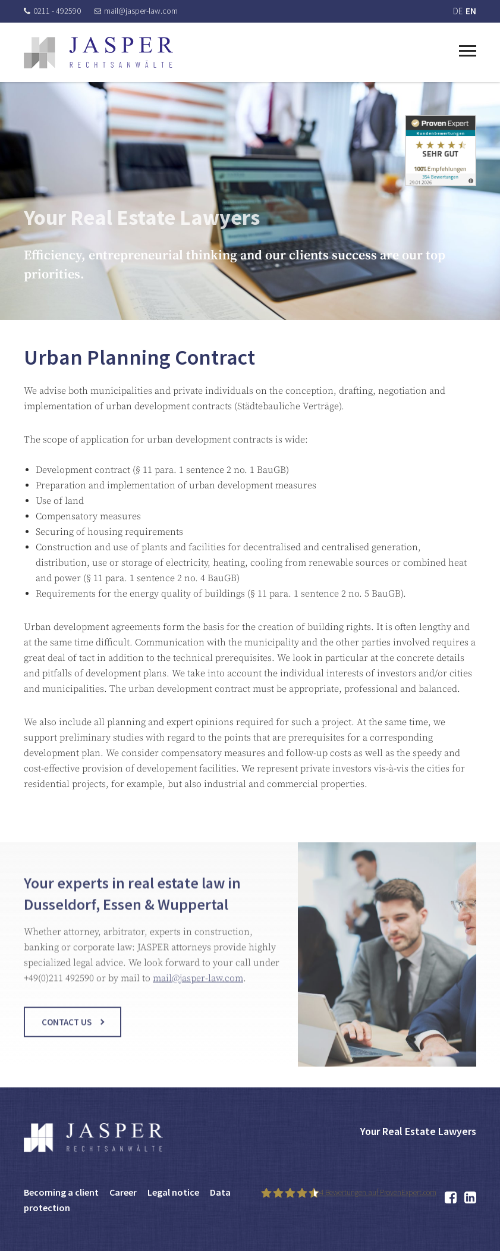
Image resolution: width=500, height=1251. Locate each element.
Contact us (67, 1029)
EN (471, 11)
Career (123, 1192)
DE (458, 11)
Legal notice (173, 1192)
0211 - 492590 (52, 10)
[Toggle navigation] (467, 49)
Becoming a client (61, 1192)
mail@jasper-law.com (136, 10)
